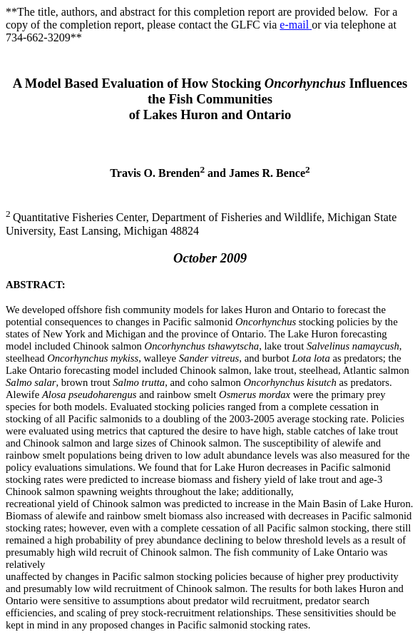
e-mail (296, 25)
